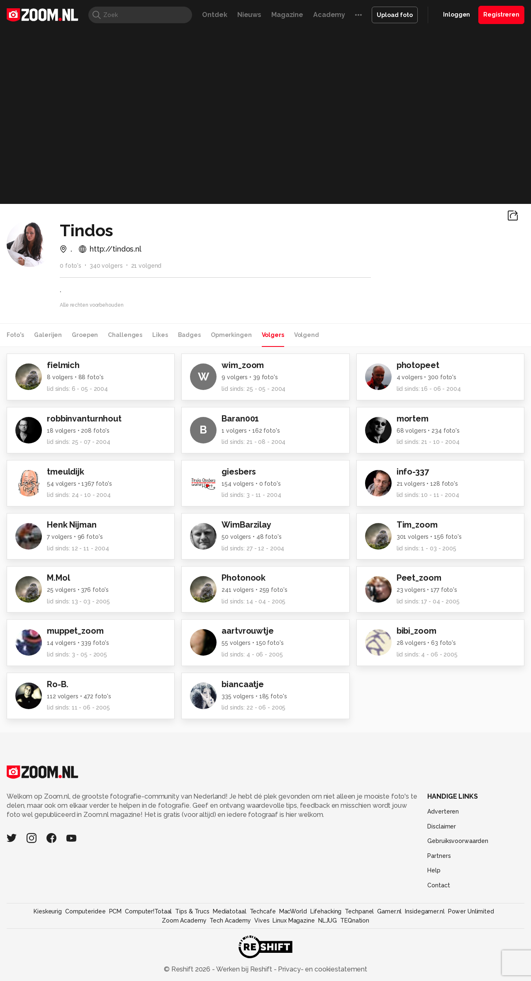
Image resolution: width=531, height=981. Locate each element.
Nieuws (249, 15)
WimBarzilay (246, 525)
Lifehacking (326, 911)
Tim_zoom (417, 525)
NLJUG (327, 920)
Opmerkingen (231, 335)
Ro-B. (57, 684)
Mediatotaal (229, 911)
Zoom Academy (184, 920)
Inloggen (456, 14)
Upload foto (395, 15)
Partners (439, 856)
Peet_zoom (419, 578)
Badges (189, 335)
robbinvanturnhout (84, 419)
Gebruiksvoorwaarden (457, 841)
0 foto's (70, 265)
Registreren (501, 14)
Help (434, 870)
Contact (438, 885)
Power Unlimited (471, 911)
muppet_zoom (75, 631)
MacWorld (293, 911)
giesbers (239, 472)
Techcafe (263, 911)
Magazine (287, 15)
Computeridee (85, 911)
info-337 (413, 472)
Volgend (306, 335)
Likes (160, 335)
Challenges (125, 335)
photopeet (418, 365)
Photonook (244, 578)
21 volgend (146, 265)
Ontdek (214, 15)
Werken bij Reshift (244, 969)
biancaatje (243, 684)
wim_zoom (243, 365)
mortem (413, 419)
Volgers (273, 335)
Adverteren (443, 811)
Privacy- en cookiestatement (321, 969)
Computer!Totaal (148, 911)
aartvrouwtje (248, 631)
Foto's (15, 335)
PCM (115, 911)
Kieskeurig (48, 911)
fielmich (63, 365)
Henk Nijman (72, 525)
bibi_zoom (416, 631)
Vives (261, 920)
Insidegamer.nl (424, 911)
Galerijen (48, 335)
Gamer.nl (389, 911)
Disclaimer (441, 826)
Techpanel (359, 911)
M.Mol (58, 578)
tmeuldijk (65, 472)
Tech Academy (230, 920)
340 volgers (106, 265)
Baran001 (240, 419)
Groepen (85, 335)
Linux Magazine (293, 920)
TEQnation (354, 920)
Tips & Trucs (192, 911)
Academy (329, 15)
